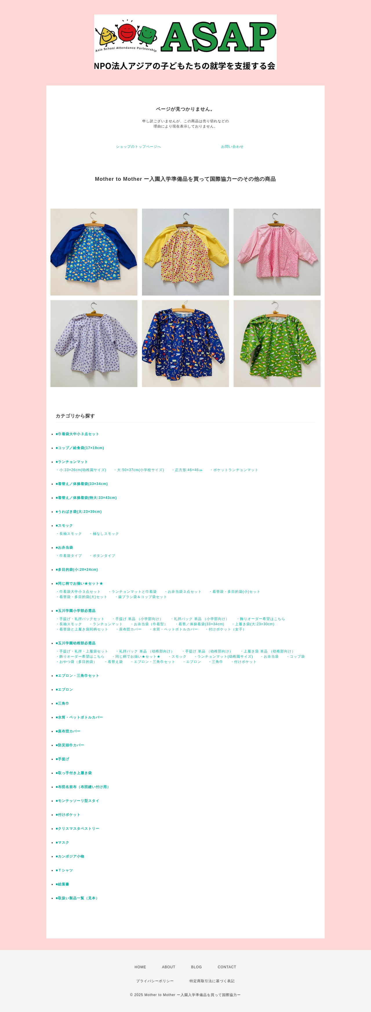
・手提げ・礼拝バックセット (80, 619)
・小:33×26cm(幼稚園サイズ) (81, 470)
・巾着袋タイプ (69, 556)
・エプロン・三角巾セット (152, 662)
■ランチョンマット (72, 462)
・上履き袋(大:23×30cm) (252, 624)
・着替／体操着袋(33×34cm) (199, 624)
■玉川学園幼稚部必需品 (76, 643)
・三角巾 (215, 662)
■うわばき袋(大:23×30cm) (79, 512)
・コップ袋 (295, 656)
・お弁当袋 (269, 656)
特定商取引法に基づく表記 (212, 981)
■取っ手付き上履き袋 (74, 773)
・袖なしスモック (104, 534)
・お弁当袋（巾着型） (149, 624)
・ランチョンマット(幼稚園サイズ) (223, 656)
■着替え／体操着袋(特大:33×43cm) (86, 498)
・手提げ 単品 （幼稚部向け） (207, 651)
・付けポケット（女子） (225, 629)
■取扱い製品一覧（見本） (77, 898)
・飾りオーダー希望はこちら (260, 619)
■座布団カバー (68, 731)
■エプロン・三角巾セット (77, 676)
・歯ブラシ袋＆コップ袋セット (140, 597)
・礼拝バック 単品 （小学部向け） (199, 619)
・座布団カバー (128, 629)
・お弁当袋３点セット (183, 592)
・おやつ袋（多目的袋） (76, 662)
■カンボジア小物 (70, 856)
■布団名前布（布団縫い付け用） (83, 787)
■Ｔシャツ (64, 870)
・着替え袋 (113, 662)
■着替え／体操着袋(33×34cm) (82, 484)
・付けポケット (243, 662)
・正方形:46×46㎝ (187, 470)
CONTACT (227, 967)
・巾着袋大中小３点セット (78, 592)
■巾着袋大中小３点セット (77, 434)
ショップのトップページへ (138, 147)
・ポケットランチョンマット (234, 470)
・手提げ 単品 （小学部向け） (137, 619)
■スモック (64, 526)
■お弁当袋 (64, 548)
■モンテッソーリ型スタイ (77, 801)
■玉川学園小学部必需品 (76, 611)
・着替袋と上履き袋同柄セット (82, 629)
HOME (140, 967)
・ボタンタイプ (102, 556)
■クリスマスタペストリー (77, 829)
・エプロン (191, 662)
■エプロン (64, 690)
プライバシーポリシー (155, 981)
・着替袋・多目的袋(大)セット (82, 597)
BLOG (196, 967)
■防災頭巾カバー (70, 745)
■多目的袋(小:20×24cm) (77, 570)
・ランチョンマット (106, 624)
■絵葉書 (62, 884)
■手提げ (62, 759)
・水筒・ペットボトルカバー (173, 629)
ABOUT (168, 967)
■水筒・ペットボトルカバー (79, 717)
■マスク (62, 842)
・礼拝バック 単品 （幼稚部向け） (144, 651)
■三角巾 (62, 703)
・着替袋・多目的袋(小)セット (235, 592)
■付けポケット (68, 815)
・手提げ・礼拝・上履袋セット (82, 651)
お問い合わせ (232, 147)
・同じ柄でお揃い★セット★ (136, 656)
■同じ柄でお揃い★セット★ (79, 583)
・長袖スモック (69, 534)
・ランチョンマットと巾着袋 (132, 592)
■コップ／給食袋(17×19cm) (80, 448)
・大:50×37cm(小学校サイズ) (138, 470)
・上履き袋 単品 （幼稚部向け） (267, 651)
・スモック (177, 656)
